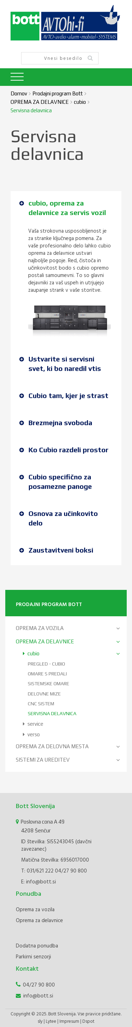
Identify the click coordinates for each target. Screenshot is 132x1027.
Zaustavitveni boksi (56, 550)
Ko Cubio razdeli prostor (63, 450)
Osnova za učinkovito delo (58, 518)
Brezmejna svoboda (55, 422)
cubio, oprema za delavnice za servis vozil (62, 207)
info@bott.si (41, 882)
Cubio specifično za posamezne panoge (55, 481)
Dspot (88, 1021)
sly (40, 1021)
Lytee (51, 1021)
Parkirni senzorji (33, 957)
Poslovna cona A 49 (59, 827)
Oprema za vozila (35, 910)
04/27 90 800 (71, 871)
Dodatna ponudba (37, 946)
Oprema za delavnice (39, 920)
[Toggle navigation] (17, 77)
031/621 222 (40, 871)
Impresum (69, 1021)
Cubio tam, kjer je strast (63, 395)
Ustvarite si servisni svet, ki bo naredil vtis (60, 363)
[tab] (66, 209)
